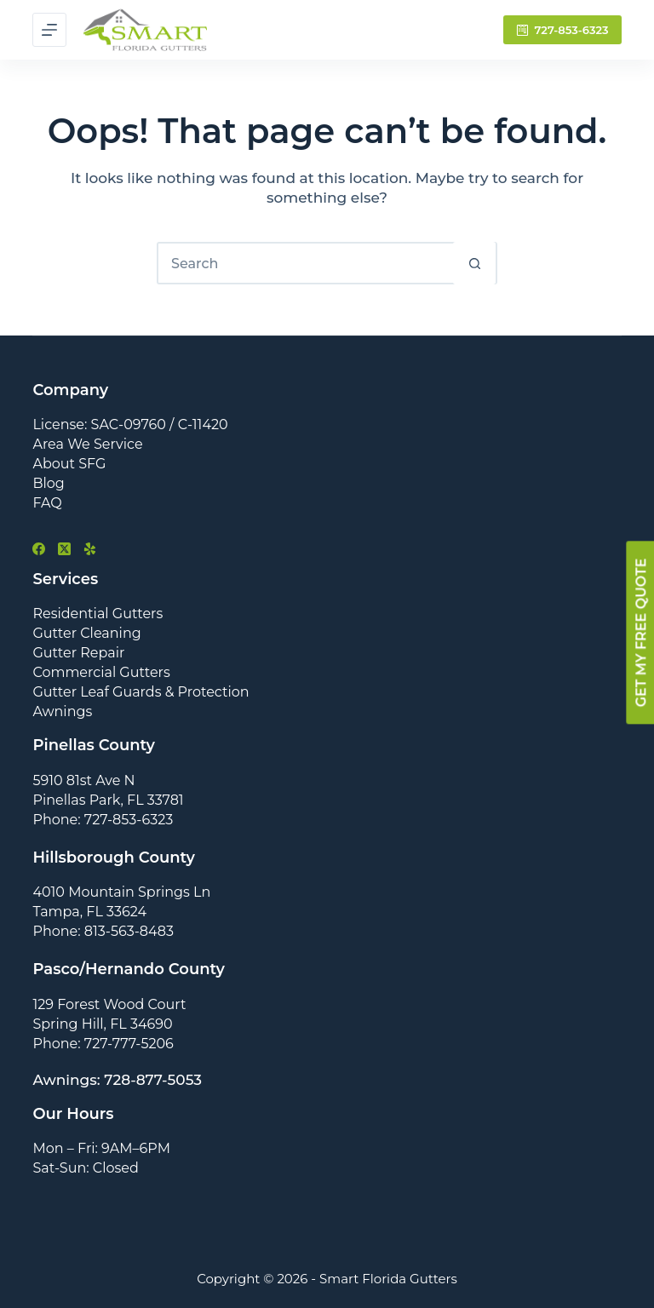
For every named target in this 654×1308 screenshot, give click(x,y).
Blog (48, 483)
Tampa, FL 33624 (89, 912)
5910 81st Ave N (83, 780)
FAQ (46, 503)
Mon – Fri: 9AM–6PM (101, 1148)
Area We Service (87, 444)
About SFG (69, 464)
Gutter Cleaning (86, 633)
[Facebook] (38, 548)
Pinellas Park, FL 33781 (107, 800)
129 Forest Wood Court (109, 1004)
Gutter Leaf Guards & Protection (140, 692)
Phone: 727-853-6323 (102, 820)
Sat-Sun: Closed (85, 1168)
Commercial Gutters (100, 672)
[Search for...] (305, 263)
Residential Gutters (97, 613)
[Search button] (474, 263)
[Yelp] (89, 548)
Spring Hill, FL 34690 (102, 1024)
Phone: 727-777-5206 (102, 1044)
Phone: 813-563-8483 (103, 931)
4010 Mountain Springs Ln (121, 892)
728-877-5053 (153, 1079)
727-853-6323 (562, 30)
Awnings (62, 711)
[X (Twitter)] (64, 548)
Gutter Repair (78, 653)
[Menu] (49, 30)
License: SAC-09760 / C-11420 (129, 424)
